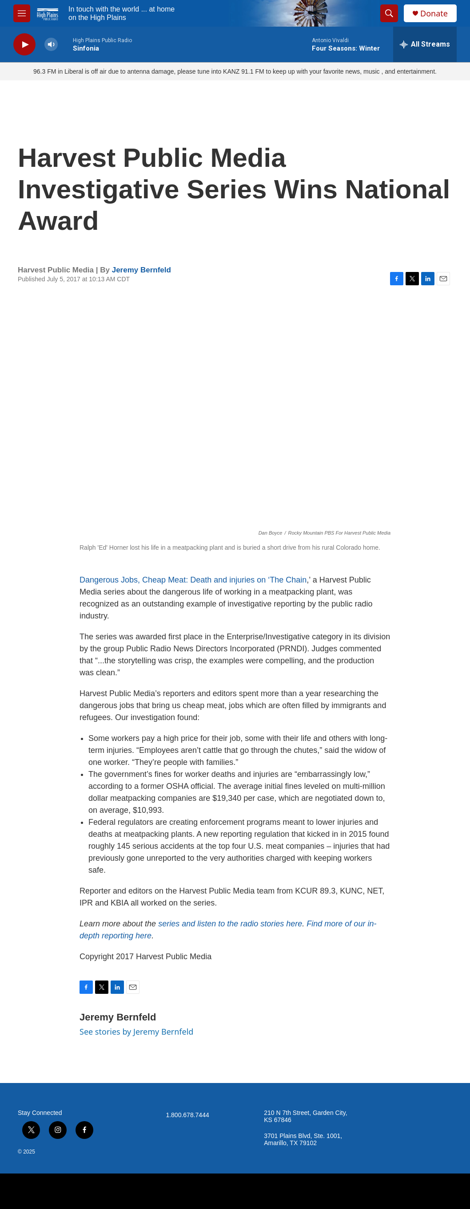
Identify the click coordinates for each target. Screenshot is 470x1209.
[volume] (51, 45)
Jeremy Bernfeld (141, 270)
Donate (434, 13)
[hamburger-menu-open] (21, 13)
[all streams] (425, 44)
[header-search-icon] (389, 13)
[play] (24, 44)
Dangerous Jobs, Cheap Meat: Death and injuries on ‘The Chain (193, 579)
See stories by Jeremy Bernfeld (136, 1031)
